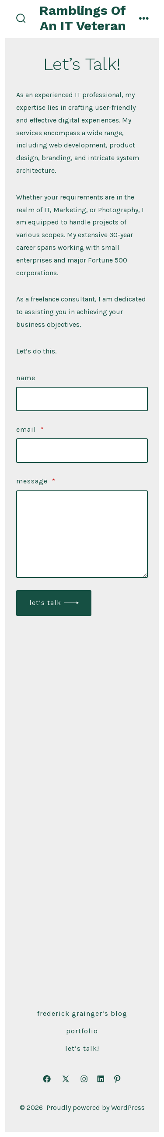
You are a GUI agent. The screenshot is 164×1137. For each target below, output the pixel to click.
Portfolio (82, 1031)
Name (25, 378)
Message (36, 481)
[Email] (82, 450)
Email (30, 429)
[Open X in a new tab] (65, 1078)
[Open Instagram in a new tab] (84, 1078)
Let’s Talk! (82, 1048)
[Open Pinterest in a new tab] (117, 1078)
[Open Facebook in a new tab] (46, 1078)
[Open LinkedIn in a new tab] (100, 1078)
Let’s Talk (45, 602)
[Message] (82, 534)
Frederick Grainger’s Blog (82, 1013)
